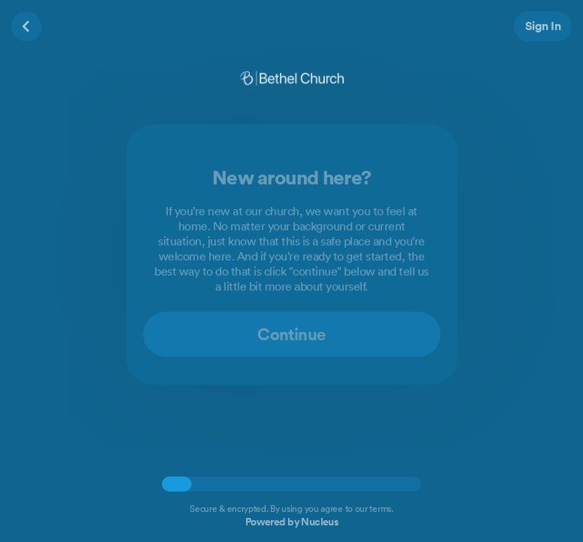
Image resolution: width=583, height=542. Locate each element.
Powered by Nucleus (292, 521)
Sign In (543, 26)
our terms (373, 508)
